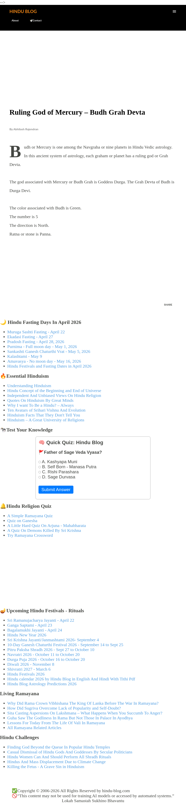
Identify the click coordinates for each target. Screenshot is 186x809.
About (13, 20)
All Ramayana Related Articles (34, 727)
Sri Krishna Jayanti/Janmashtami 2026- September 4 (53, 639)
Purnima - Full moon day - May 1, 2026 (42, 346)
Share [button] (168, 304)
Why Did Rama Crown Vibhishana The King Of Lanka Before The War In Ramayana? (83, 703)
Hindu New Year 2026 (26, 635)
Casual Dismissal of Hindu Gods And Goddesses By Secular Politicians (69, 752)
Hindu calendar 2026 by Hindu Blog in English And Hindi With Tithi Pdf (71, 679)
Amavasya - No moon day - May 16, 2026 (44, 361)
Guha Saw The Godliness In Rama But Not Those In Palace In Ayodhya (70, 718)
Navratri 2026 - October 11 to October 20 (43, 654)
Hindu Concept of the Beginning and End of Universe (54, 390)
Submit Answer (55, 489)
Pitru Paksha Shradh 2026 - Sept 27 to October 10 (50, 649)
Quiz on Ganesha (22, 520)
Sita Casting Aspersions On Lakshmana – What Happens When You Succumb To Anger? (84, 713)
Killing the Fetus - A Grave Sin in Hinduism (45, 766)
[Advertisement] (93, 61)
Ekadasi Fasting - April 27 (30, 336)
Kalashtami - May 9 (24, 356)
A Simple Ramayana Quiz (30, 515)
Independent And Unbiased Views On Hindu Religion (54, 395)
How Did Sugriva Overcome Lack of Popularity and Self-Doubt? (64, 708)
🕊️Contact (33, 20)
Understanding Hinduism (29, 385)
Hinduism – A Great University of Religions (45, 420)
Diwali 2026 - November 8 (30, 664)
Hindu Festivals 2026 (26, 674)
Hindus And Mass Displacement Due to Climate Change (56, 761)
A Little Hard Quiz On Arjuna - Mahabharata (46, 525)
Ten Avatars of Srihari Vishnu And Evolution (46, 410)
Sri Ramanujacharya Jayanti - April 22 (40, 620)
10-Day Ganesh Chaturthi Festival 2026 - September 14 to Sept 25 (65, 644)
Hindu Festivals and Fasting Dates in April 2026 (49, 366)
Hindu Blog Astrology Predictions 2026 (41, 683)
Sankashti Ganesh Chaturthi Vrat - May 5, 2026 (48, 351)
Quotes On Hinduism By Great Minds (40, 400)
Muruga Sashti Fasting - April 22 (36, 332)
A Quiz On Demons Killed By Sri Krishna (44, 530)
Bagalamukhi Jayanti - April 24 (34, 630)
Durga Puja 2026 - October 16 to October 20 (46, 659)
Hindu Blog (23, 11)
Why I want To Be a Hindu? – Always (40, 405)
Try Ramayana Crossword (30, 535)
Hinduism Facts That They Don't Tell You (43, 415)
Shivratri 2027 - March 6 (29, 669)
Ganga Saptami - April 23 (29, 625)
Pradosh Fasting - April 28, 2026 (35, 341)
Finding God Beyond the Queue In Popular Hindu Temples (58, 747)
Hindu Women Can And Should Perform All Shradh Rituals (59, 756)
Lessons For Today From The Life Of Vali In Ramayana (56, 722)
